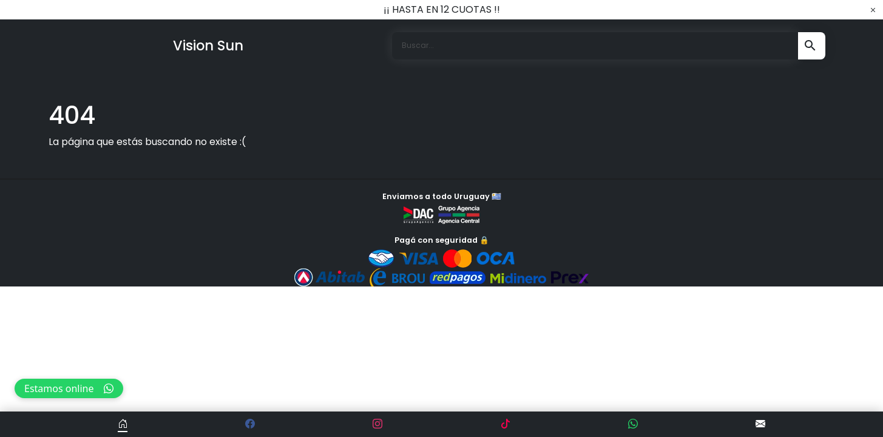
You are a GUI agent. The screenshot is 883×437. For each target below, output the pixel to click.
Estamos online (68, 388)
